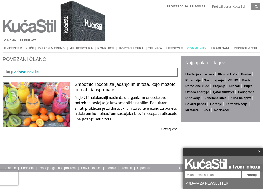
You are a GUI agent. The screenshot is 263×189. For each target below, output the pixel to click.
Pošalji (251, 175)
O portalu (143, 168)
